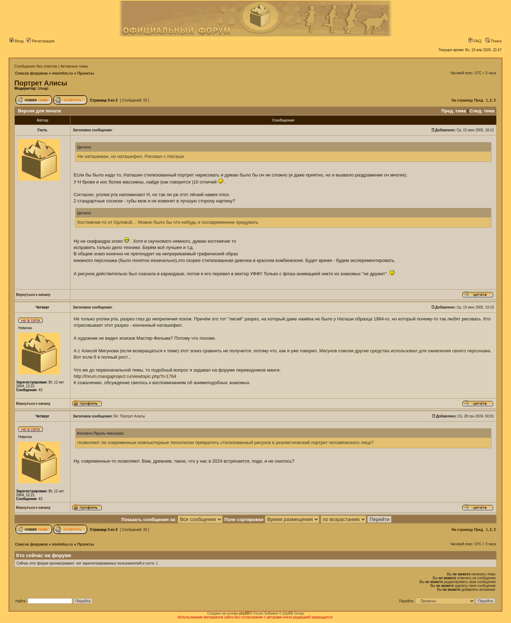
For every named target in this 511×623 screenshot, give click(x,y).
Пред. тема (453, 110)
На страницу (462, 100)
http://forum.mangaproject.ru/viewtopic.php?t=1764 (125, 376)
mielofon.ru (62, 73)
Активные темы (74, 66)
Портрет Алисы (40, 83)
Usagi (43, 88)
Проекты (85, 73)
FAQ (474, 41)
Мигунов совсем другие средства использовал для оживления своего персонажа (404, 350)
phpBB (244, 613)
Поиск (493, 41)
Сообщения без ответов (35, 66)
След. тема (482, 110)
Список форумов (31, 73)
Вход (16, 41)
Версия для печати (39, 110)
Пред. (479, 100)
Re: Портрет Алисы (129, 416)
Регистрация (40, 41)
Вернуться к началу (33, 295)
